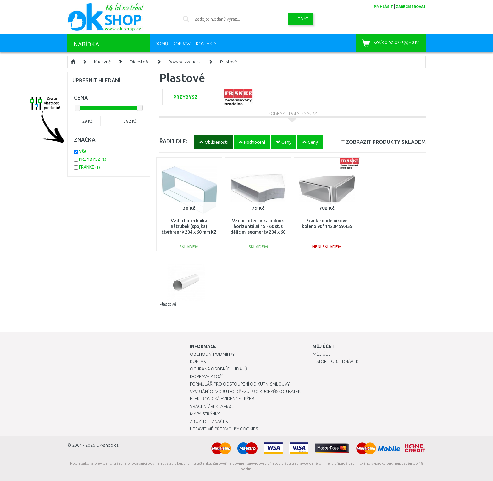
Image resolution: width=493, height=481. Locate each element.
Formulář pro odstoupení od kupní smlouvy (240, 383)
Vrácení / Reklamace (212, 406)
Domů (161, 43)
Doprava (182, 43)
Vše (82, 151)
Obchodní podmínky (212, 354)
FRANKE (89, 167)
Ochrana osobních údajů (218, 368)
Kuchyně (102, 61)
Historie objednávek (335, 361)
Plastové (228, 61)
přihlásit (383, 6)
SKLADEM (386, 142)
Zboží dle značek (209, 421)
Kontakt (199, 361)
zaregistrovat (411, 6)
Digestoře (140, 61)
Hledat (300, 18)
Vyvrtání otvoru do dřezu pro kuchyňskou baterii (246, 391)
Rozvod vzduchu (185, 61)
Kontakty (206, 43)
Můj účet (323, 354)
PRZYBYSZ (92, 159)
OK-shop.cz (107, 445)
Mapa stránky (205, 413)
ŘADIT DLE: (173, 141)
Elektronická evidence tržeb (222, 398)
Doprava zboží (206, 376)
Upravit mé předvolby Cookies (224, 428)
